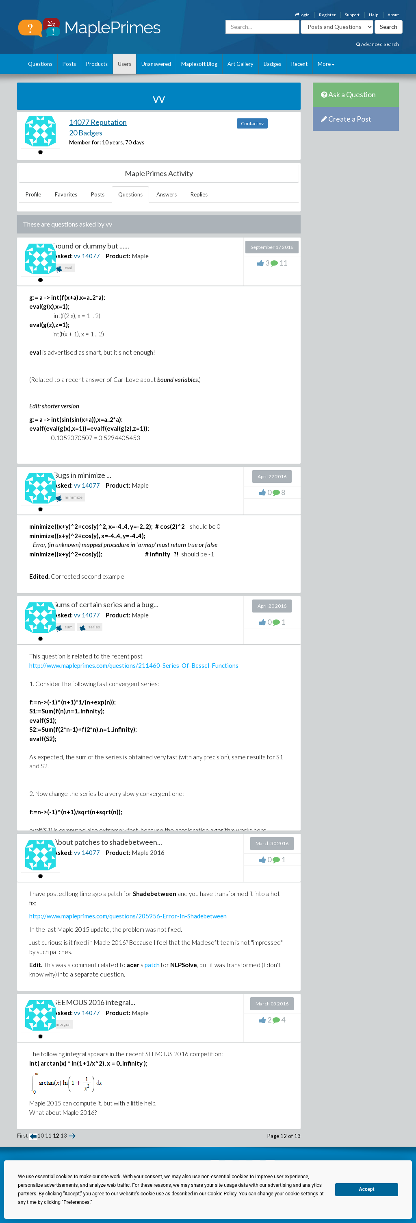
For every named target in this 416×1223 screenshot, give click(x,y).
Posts (69, 64)
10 (40, 1135)
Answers (166, 194)
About (393, 14)
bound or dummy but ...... (91, 245)
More (326, 64)
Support (352, 14)
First (22, 1135)
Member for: (85, 142)
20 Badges (85, 132)
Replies (199, 194)
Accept (367, 1189)
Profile (33, 194)
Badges (272, 64)
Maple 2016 (148, 852)
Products (97, 64)
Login (302, 14)
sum (64, 627)
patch (152, 964)
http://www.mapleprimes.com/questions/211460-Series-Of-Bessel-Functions (133, 665)
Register (327, 14)
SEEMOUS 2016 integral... (94, 1002)
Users (124, 64)
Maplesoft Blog (199, 64)
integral (63, 1024)
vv (77, 255)
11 (48, 1135)
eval (64, 268)
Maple (140, 255)
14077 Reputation (98, 122)
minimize (69, 498)
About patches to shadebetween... (107, 841)
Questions (40, 64)
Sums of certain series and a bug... (105, 604)
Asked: (63, 255)
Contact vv (252, 123)
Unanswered (156, 64)
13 (64, 1135)
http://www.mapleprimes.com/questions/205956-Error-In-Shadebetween (128, 916)
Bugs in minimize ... (82, 475)
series (89, 627)
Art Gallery (241, 64)
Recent (299, 64)
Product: (118, 255)
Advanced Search (377, 44)
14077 (91, 255)
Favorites (66, 194)
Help (373, 14)
